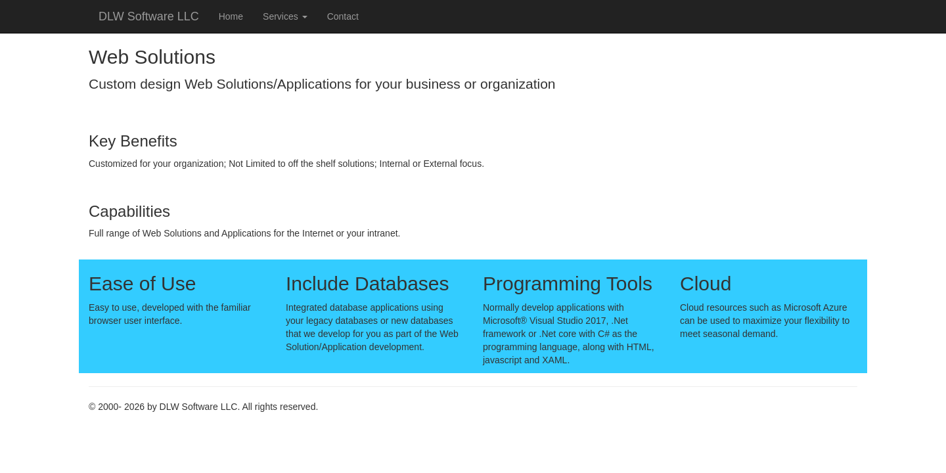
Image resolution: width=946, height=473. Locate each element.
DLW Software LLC (149, 16)
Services (285, 16)
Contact (343, 16)
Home (231, 16)
